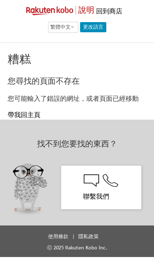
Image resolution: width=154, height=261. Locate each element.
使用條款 (58, 236)
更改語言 (93, 27)
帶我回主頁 (24, 115)
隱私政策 (89, 236)
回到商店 (108, 11)
